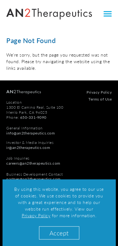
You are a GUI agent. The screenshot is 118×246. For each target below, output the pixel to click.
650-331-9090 (33, 117)
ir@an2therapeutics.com (28, 147)
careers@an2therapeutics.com (33, 163)
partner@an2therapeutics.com (33, 179)
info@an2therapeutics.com (30, 133)
